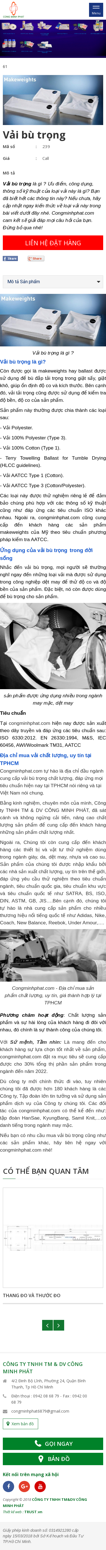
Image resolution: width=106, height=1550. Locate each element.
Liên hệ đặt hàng (53, 243)
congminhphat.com (29, 723)
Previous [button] (47, 1325)
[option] (53, 39)
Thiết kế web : (13, 1511)
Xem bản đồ (23, 1423)
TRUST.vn (33, 1511)
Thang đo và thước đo (31, 1295)
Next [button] (59, 1325)
